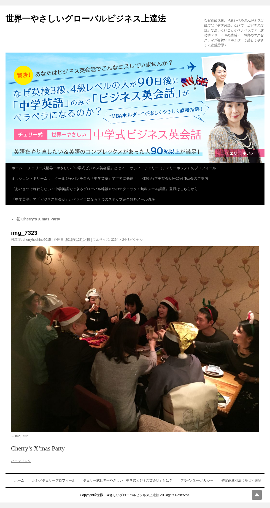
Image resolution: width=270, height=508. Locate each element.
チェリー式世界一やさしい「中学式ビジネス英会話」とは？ (76, 168)
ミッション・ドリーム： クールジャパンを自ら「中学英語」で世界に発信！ (74, 178)
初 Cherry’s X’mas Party (35, 219)
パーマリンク (21, 461)
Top (257, 495)
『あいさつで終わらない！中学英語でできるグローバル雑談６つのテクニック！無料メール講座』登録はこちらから (105, 189)
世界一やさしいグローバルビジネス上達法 (86, 18)
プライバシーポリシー (197, 480)
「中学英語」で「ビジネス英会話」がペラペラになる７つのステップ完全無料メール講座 (83, 199)
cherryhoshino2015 (37, 240)
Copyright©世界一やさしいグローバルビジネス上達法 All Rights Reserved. (135, 495)
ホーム (17, 168)
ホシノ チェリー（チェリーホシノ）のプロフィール (173, 168)
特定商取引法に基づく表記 (241, 480)
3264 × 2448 (120, 240)
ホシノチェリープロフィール (53, 480)
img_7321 (22, 436)
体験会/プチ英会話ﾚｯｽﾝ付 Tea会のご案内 (175, 178)
